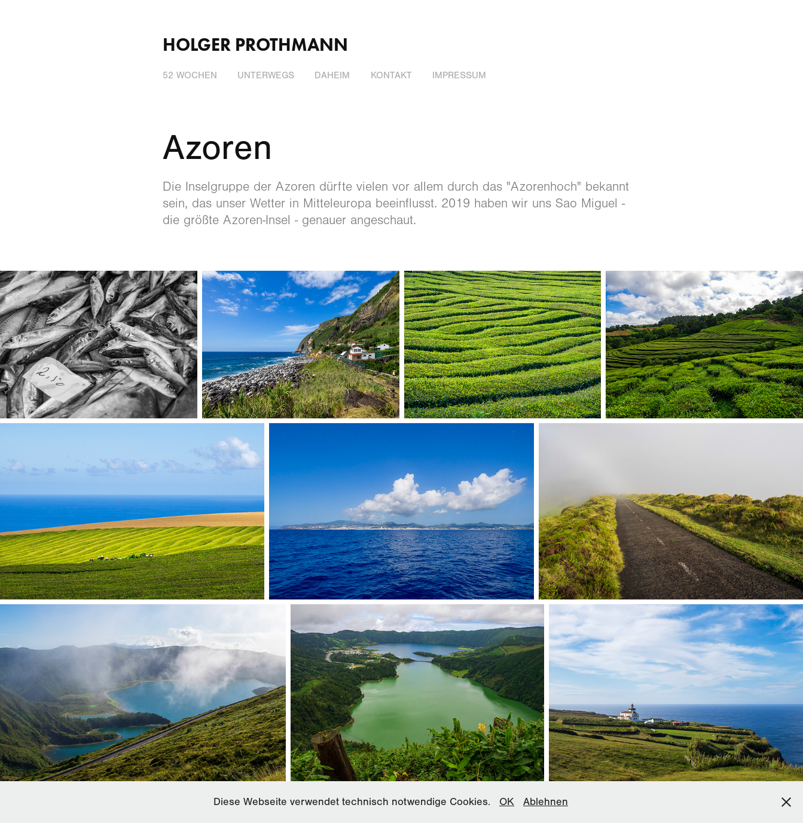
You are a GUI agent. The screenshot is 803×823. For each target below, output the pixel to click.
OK (506, 802)
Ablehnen (545, 802)
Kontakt (391, 75)
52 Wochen (190, 75)
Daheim (332, 75)
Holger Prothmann (255, 44)
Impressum (459, 75)
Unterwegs (265, 75)
